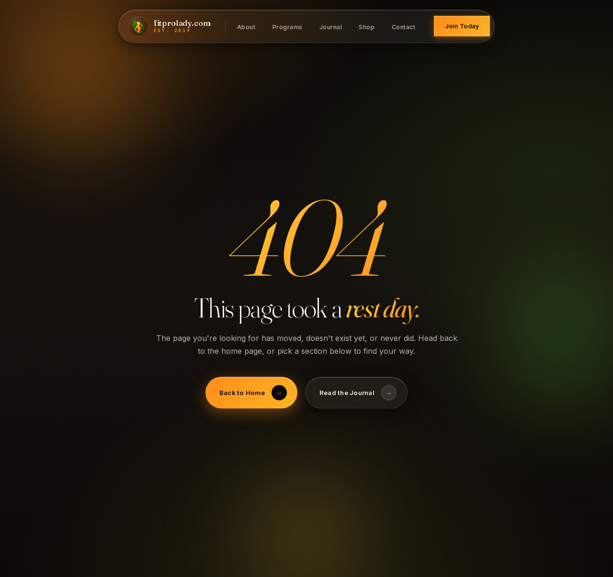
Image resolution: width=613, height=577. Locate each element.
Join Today (462, 26)
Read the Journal (358, 392)
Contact (404, 26)
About (246, 26)
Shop (367, 26)
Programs (287, 26)
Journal (330, 26)
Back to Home (253, 392)
